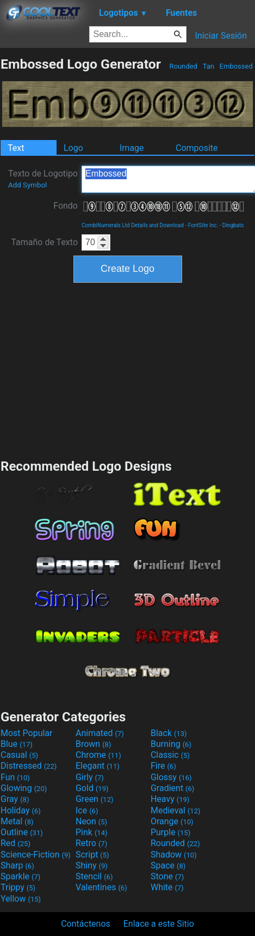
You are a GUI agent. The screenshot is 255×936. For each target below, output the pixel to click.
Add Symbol (27, 185)
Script (92, 854)
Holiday (21, 810)
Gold (92, 788)
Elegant (98, 766)
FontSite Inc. (203, 225)
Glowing (24, 788)
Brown (93, 744)
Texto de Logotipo (43, 178)
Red (15, 843)
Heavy (170, 799)
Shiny (92, 865)
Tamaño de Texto (44, 242)
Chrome (98, 755)
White (167, 887)
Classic (170, 755)
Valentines (101, 887)
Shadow (174, 854)
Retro (91, 843)
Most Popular (27, 733)
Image (132, 148)
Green (95, 799)
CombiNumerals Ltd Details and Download (133, 225)
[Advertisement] (127, 369)
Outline (22, 832)
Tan (208, 66)
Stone (167, 876)
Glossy (171, 777)
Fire (163, 766)
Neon (91, 821)
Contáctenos (85, 924)
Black (169, 733)
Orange (172, 821)
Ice (87, 810)
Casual (19, 755)
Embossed (235, 66)
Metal (17, 821)
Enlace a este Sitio (158, 924)
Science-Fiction (36, 854)
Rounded (183, 66)
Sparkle (20, 876)
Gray (15, 799)
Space (168, 865)
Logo (73, 148)
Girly (90, 777)
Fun (15, 777)
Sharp (17, 865)
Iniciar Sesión (221, 36)
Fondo (65, 205)
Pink (92, 832)
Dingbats (233, 225)
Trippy (18, 887)
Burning (171, 744)
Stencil (94, 876)
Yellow (21, 899)
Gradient (172, 788)
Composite (197, 148)
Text (16, 148)
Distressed (29, 766)
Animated (100, 733)
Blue (17, 744)
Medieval (176, 810)
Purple (170, 832)
